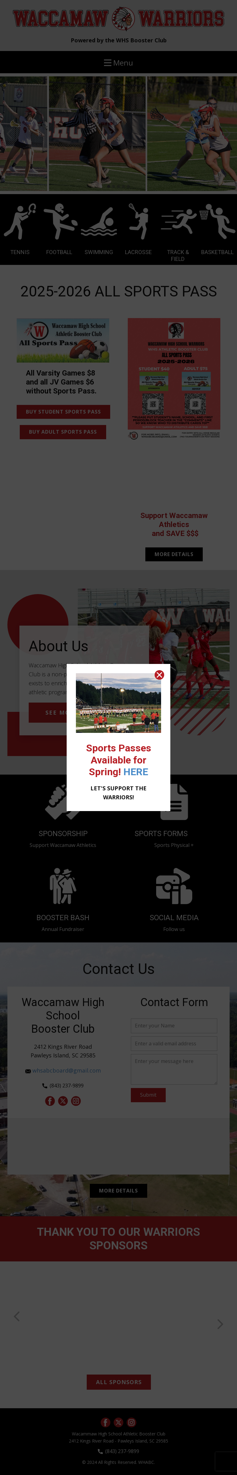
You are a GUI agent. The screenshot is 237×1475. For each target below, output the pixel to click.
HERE (135, 772)
